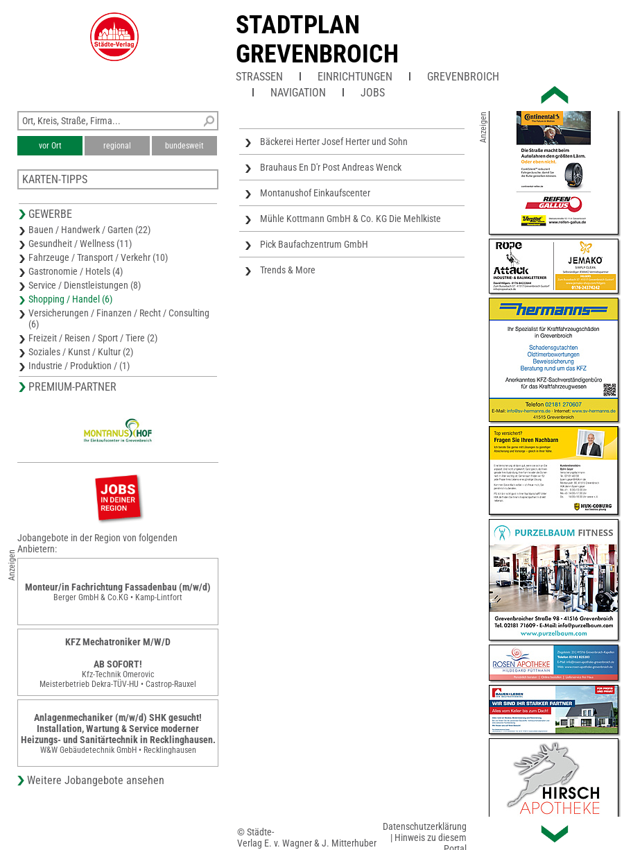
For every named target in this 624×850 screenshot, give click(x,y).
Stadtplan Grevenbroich (317, 39)
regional (117, 146)
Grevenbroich (463, 76)
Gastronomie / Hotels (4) (75, 271)
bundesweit (184, 146)
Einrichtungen (355, 76)
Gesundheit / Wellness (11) (80, 243)
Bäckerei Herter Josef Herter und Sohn (334, 141)
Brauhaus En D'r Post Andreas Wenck (330, 167)
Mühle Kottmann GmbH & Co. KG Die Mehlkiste (350, 218)
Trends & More (287, 269)
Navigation (298, 92)
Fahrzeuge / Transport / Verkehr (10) (98, 257)
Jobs (373, 92)
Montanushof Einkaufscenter (315, 192)
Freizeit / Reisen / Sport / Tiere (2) (92, 337)
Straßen (259, 76)
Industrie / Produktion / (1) (79, 365)
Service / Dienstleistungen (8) (84, 285)
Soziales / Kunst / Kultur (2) (80, 351)
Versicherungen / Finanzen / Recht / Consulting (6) (118, 318)
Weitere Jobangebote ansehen (95, 780)
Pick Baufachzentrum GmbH (314, 244)
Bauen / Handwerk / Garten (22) (89, 229)
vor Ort (50, 146)
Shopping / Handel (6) (70, 299)
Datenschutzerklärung (425, 826)
